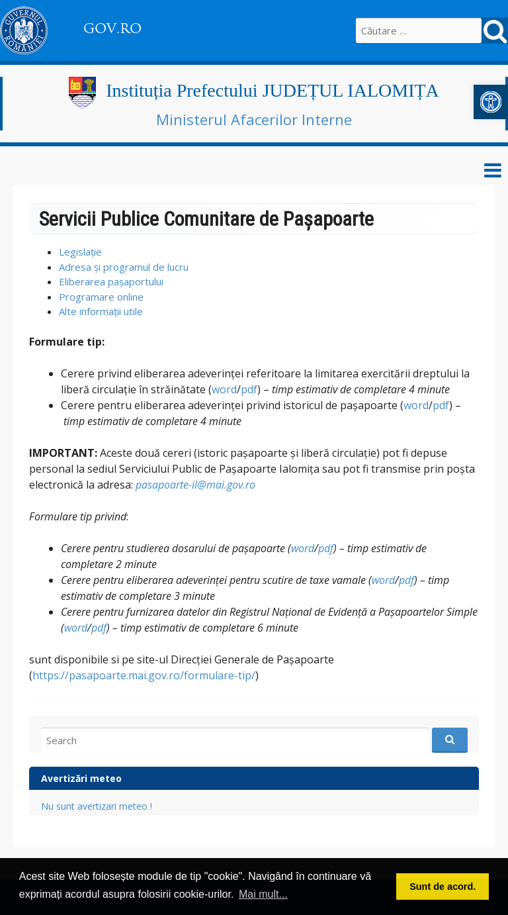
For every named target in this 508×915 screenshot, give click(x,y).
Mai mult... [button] (263, 894)
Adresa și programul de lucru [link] (124, 266)
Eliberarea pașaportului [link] (111, 281)
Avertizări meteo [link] (81, 778)
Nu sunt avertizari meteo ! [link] (96, 806)
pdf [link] (249, 389)
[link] (491, 102)
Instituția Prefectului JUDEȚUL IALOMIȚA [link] (272, 90)
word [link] (224, 389)
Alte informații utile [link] (101, 311)
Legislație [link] (80, 251)
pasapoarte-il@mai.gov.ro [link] (195, 484)
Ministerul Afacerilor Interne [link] (254, 119)
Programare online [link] (101, 296)
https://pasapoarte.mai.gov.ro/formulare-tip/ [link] (143, 675)
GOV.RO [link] (112, 28)
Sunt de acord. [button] (442, 886)
